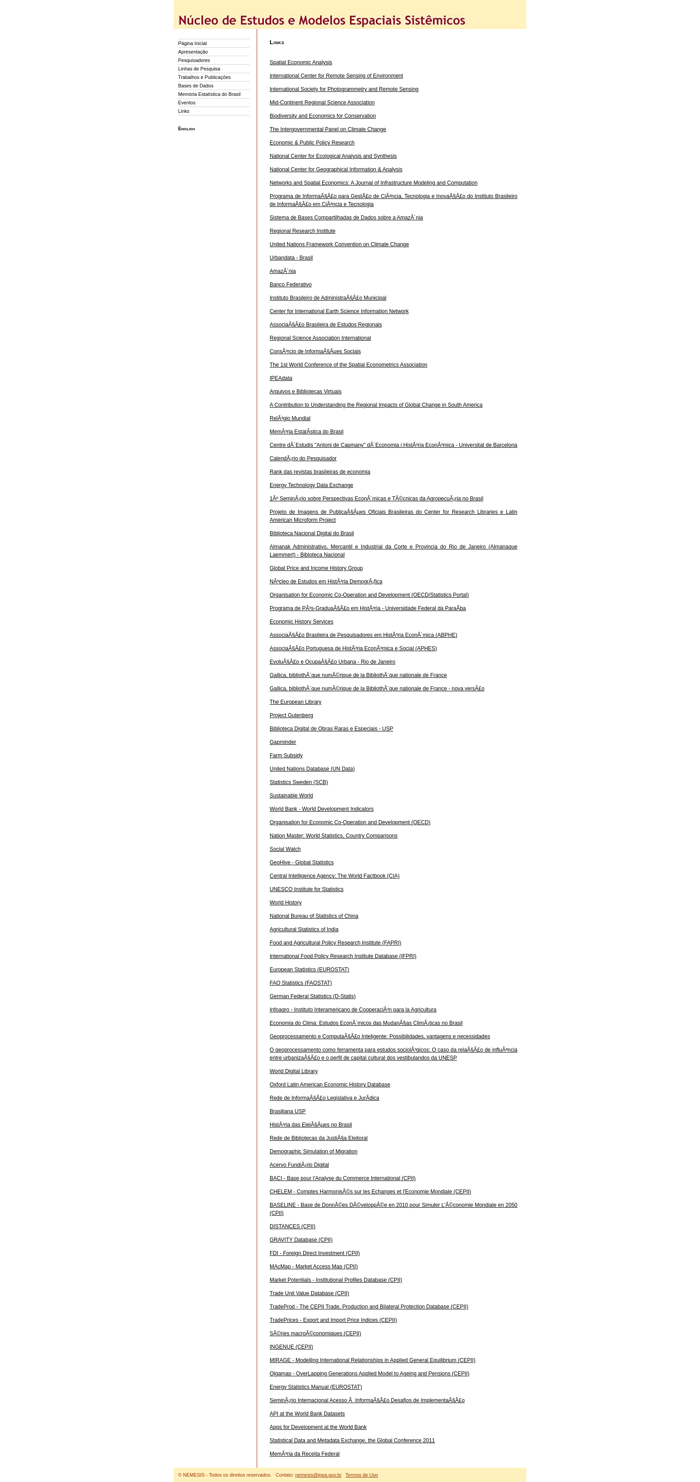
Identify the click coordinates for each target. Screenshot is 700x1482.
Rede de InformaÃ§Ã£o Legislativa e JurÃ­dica (324, 1098)
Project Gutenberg (291, 715)
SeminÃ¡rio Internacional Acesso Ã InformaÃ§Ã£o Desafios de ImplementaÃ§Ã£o (367, 1400)
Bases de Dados (195, 85)
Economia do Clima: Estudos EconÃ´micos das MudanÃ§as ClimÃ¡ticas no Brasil (366, 1023)
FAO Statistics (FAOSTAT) (301, 983)
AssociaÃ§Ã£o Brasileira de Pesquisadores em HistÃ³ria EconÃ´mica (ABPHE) (363, 635)
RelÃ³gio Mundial (290, 418)
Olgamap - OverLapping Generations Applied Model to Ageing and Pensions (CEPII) (370, 1374)
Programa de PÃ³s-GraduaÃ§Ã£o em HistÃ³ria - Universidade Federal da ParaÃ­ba (368, 608)
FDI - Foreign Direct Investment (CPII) (315, 1253)
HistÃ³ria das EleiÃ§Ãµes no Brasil (311, 1125)
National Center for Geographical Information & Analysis (336, 169)
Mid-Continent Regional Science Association (322, 102)
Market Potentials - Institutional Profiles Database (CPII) (336, 1280)
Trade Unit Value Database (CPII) (309, 1293)
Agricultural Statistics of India (304, 929)
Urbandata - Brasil (291, 258)
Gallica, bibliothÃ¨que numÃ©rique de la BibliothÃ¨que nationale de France (358, 675)
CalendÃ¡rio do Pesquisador (303, 458)
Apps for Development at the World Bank (318, 1427)
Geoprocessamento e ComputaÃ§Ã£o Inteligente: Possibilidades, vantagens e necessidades (380, 1036)
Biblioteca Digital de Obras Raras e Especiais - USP (331, 729)
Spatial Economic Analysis (301, 62)
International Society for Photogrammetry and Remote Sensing (344, 89)
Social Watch (285, 849)
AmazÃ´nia (283, 271)
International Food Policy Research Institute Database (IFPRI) (343, 956)
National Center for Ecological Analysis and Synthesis (333, 156)
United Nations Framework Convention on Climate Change (339, 244)
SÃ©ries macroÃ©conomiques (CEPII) (315, 1333)
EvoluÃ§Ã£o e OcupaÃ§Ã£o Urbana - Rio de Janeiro (333, 662)
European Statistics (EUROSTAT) (309, 969)
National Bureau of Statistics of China (314, 916)
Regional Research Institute (302, 231)
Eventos (187, 102)
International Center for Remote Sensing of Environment (336, 76)
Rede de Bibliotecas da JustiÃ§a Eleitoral (318, 1138)
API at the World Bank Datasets (307, 1414)
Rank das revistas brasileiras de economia (320, 472)
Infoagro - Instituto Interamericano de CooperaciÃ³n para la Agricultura (353, 1010)
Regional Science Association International (320, 338)
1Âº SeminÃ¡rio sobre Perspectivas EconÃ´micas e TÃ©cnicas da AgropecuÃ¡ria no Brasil (376, 498)
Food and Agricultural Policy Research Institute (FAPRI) (335, 943)
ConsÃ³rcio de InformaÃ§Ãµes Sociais (315, 351)
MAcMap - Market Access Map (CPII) (314, 1266)
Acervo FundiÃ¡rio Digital (299, 1165)
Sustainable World (291, 796)
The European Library (295, 702)
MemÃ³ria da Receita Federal (305, 1454)
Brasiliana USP (288, 1111)
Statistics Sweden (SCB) (299, 782)
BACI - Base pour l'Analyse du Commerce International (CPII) (343, 1178)
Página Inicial (192, 43)
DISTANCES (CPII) (292, 1226)
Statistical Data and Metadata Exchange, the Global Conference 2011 (352, 1440)
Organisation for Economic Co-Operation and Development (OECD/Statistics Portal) (369, 595)
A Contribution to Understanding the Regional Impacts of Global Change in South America (376, 405)
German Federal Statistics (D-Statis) (313, 996)
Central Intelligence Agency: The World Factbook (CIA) (335, 876)
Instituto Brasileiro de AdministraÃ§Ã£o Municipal (328, 298)
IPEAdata (281, 378)
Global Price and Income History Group (316, 568)
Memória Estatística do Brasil (209, 94)
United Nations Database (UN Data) (312, 769)
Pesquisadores (194, 60)
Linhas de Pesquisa (199, 68)
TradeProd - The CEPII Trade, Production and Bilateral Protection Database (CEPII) (369, 1307)
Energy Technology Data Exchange (311, 485)
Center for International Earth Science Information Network (339, 311)
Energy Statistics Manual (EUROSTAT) (316, 1387)
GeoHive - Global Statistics (301, 862)
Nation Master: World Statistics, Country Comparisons (334, 836)
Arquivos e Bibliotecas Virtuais (306, 391)
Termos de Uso (362, 1475)
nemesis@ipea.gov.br (318, 1475)
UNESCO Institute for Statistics (306, 889)
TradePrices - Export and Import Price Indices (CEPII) (333, 1320)
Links (183, 111)
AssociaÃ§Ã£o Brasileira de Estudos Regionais (326, 325)
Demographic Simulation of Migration (314, 1151)
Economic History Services (301, 622)
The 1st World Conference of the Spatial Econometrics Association (348, 365)
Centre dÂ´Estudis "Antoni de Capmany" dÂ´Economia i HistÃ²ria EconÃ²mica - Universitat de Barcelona (393, 445)
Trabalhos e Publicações (204, 77)
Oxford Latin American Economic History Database (330, 1085)
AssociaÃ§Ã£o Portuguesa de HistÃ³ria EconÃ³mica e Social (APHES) (353, 648)
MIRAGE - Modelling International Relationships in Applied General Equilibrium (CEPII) (372, 1360)
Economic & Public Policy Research (312, 143)
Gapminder (283, 742)
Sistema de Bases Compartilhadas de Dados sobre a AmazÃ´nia (346, 218)
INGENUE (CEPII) (291, 1347)
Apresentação (193, 51)
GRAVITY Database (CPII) (301, 1240)
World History (286, 903)
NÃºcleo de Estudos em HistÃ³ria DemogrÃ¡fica (326, 581)
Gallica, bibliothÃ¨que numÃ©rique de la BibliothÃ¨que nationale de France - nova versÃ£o (377, 688)
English (186, 128)
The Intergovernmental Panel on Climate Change (328, 129)
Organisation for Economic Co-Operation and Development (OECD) (350, 822)
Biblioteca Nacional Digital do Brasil (312, 533)
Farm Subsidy (286, 755)
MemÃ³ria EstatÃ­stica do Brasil (306, 432)
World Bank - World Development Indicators (322, 809)
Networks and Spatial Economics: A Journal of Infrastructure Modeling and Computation (374, 183)
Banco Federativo (291, 284)
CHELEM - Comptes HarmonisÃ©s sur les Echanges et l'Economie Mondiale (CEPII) (370, 1192)
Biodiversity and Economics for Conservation (323, 116)
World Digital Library (294, 1071)
